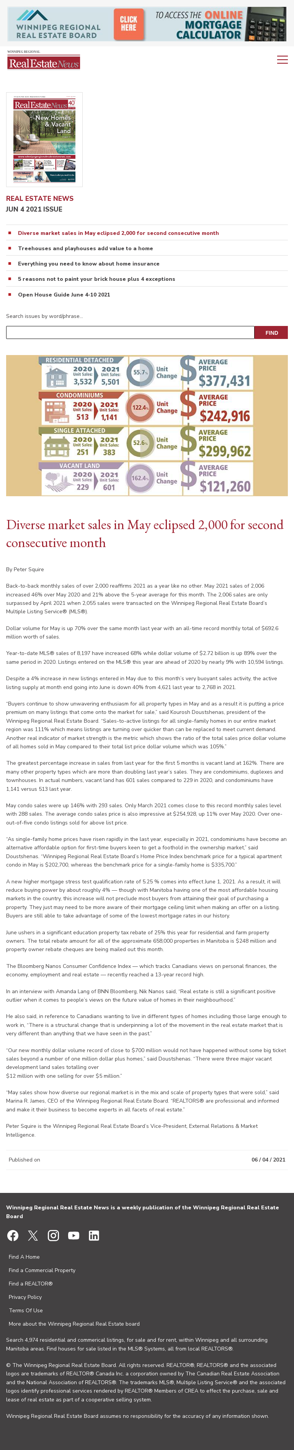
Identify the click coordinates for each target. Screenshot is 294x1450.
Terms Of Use (26, 1310)
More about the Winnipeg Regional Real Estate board (74, 1324)
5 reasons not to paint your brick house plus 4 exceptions (96, 279)
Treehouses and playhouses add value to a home (85, 248)
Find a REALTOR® (31, 1283)
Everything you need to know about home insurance (89, 264)
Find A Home (24, 1257)
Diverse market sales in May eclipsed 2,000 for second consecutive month (118, 233)
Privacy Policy (25, 1297)
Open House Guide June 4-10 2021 (64, 295)
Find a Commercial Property (42, 1270)
